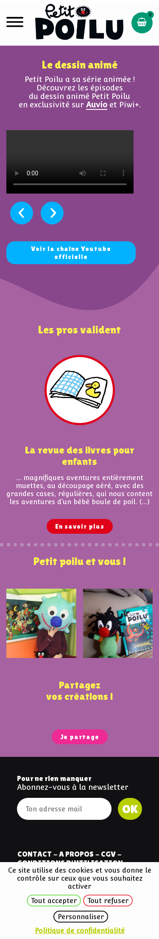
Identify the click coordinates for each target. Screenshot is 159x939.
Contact (34, 853)
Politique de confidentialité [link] (80, 931)
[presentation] (21, 213)
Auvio (96, 104)
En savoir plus (79, 526)
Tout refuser (107, 901)
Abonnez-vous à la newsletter (72, 787)
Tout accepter (54, 901)
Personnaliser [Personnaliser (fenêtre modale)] (81, 917)
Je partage (79, 737)
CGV (108, 853)
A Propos (76, 853)
